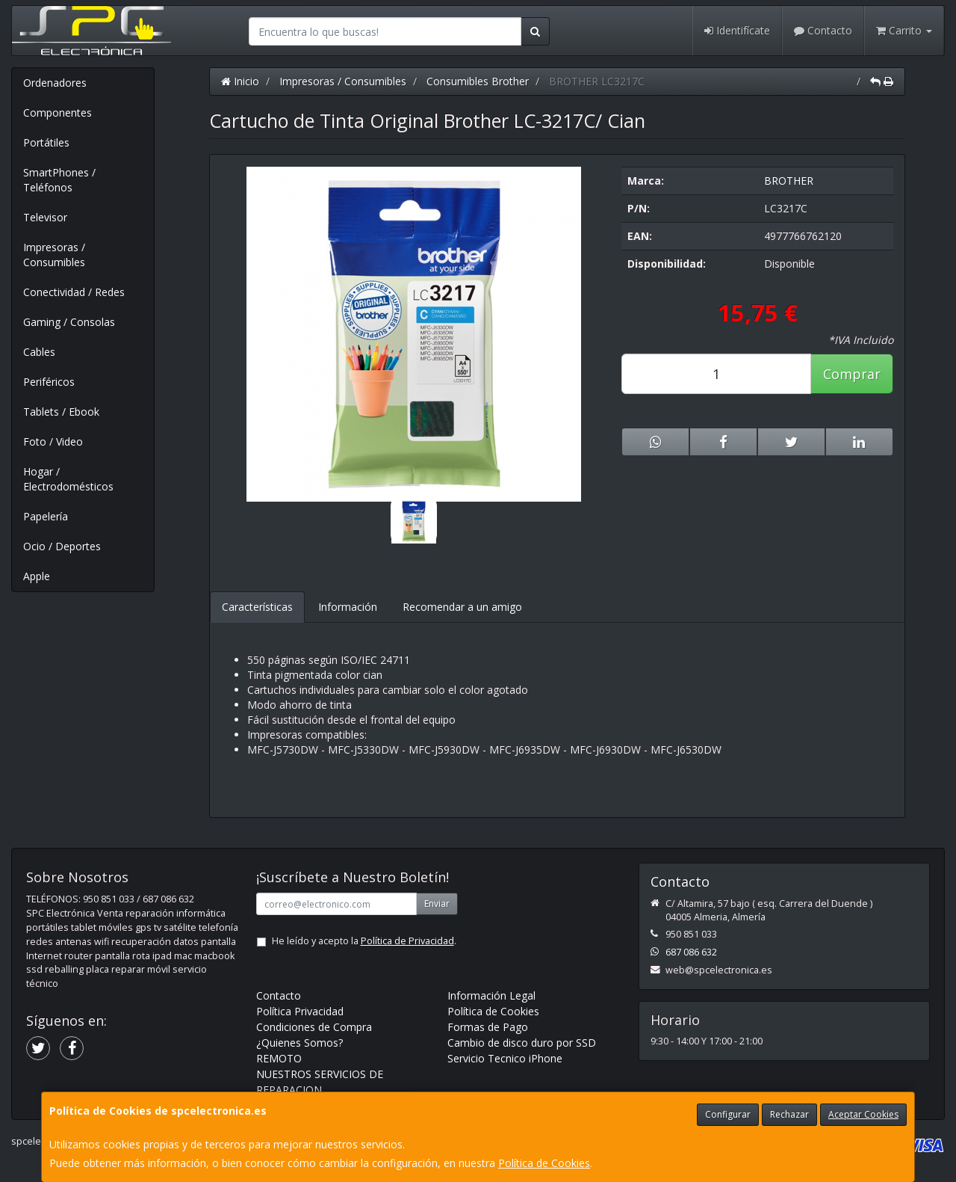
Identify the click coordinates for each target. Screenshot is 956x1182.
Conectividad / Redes (74, 292)
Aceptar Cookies (863, 1114)
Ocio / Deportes (62, 546)
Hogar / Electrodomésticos (68, 478)
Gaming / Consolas (69, 322)
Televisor (45, 217)
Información (347, 607)
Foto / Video (53, 441)
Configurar (728, 1114)
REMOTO (279, 1058)
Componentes (57, 112)
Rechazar (789, 1114)
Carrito (904, 30)
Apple (36, 576)
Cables (39, 352)
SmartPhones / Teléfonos (59, 179)
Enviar (437, 903)
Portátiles (46, 142)
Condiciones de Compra (314, 1027)
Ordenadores (55, 83)
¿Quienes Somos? (299, 1042)
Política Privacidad (300, 1011)
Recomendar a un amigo (462, 607)
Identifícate (737, 30)
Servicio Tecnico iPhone (504, 1058)
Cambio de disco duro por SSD (521, 1042)
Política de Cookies (544, 1163)
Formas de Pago (487, 1027)
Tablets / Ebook (61, 411)
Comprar (852, 374)
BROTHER (788, 180)
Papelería (45, 516)
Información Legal (491, 995)
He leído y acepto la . (364, 941)
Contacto (823, 30)
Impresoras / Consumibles (54, 254)
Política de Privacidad (407, 941)
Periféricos (49, 382)
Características (257, 607)
